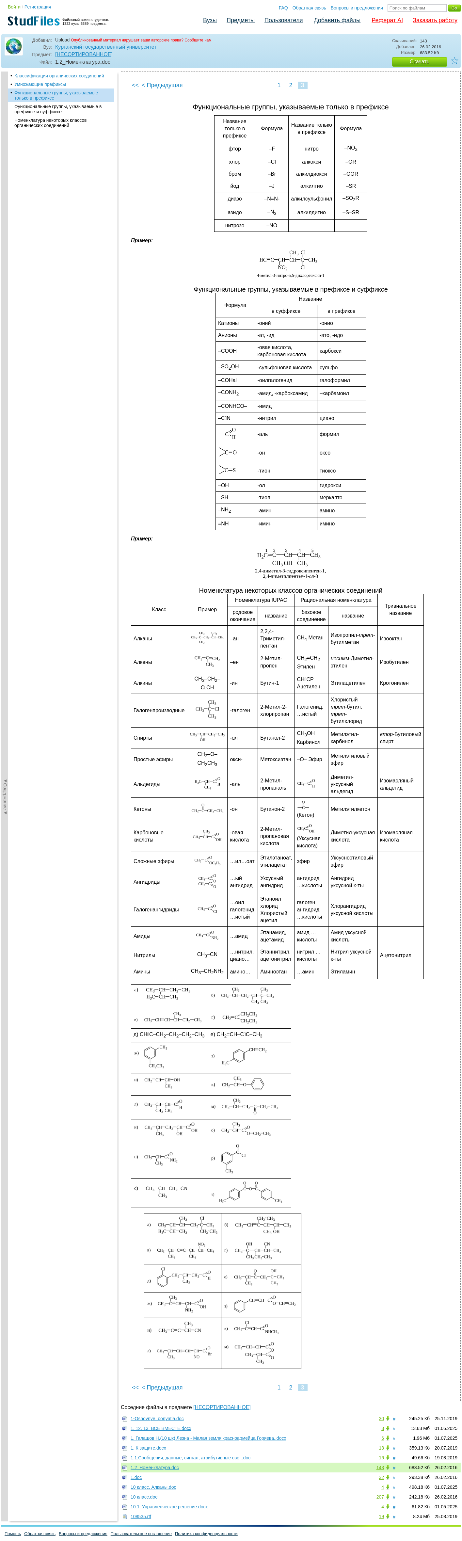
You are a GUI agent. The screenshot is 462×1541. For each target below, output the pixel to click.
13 (381, 1448)
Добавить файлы (337, 20)
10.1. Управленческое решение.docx (169, 1506)
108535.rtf (141, 1516)
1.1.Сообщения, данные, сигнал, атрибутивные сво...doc (190, 1457)
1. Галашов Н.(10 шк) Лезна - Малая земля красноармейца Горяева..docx (208, 1438)
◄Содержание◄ (5, 185)
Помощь (13, 1533)
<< (135, 85)
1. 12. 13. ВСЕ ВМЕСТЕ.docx (161, 1428)
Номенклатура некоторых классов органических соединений (50, 123)
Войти (14, 6)
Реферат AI (387, 20)
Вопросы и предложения (357, 7)
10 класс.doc (144, 1497)
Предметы (241, 20)
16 (381, 1457)
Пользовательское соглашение (141, 1533)
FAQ (283, 7)
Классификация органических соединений (59, 75)
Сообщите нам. (198, 40)
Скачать (419, 61)
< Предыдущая (162, 85)
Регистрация (37, 6)
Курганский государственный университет (105, 47)
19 (381, 1516)
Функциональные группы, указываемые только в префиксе (56, 95)
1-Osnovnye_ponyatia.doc (157, 1418)
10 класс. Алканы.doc (153, 1487)
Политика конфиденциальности (206, 1533)
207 (380, 1497)
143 (380, 1467)
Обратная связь (309, 7)
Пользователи (283, 20)
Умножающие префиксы (40, 84)
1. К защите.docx (148, 1448)
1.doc (136, 1477)
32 (381, 1477)
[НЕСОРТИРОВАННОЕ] (84, 54)
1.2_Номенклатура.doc (155, 1467)
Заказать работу (435, 20)
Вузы (210, 20)
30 (381, 1418)
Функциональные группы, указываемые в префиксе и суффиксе (58, 109)
